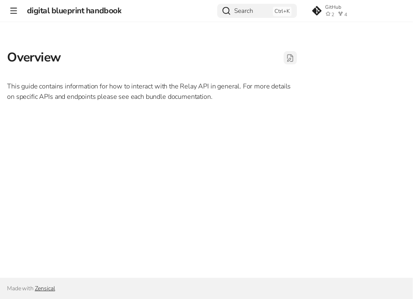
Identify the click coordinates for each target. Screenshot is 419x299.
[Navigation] (13, 10)
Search (243, 11)
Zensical (45, 288)
